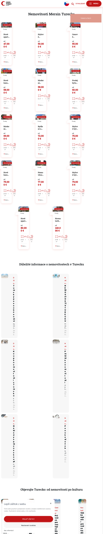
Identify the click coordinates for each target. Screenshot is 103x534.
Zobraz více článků (51, 457)
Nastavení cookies (24, 525)
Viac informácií (9, 530)
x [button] (42, 501)
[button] (24, 519)
